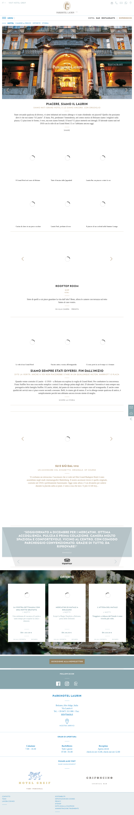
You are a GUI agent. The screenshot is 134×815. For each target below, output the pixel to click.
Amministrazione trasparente (67, 808)
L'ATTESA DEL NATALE (107, 607)
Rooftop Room (67, 286)
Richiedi (34, 639)
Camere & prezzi (23, 23)
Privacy (58, 801)
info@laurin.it (67, 714)
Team (4, 799)
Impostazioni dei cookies (65, 799)
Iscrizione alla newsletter (67, 662)
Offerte (37, 23)
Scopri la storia (67, 400)
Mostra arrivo (67, 726)
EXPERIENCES (125, 18)
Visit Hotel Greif (17, 3)
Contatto (6, 796)
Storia (45, 23)
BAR (98, 18)
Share (67, 130)
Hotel (11, 23)
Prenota (75, 309)
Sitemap (58, 804)
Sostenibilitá (60, 796)
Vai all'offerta (19, 639)
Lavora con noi (8, 801)
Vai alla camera (62, 309)
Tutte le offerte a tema (67, 648)
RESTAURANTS (108, 18)
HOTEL (91, 18)
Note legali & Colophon (64, 806)
